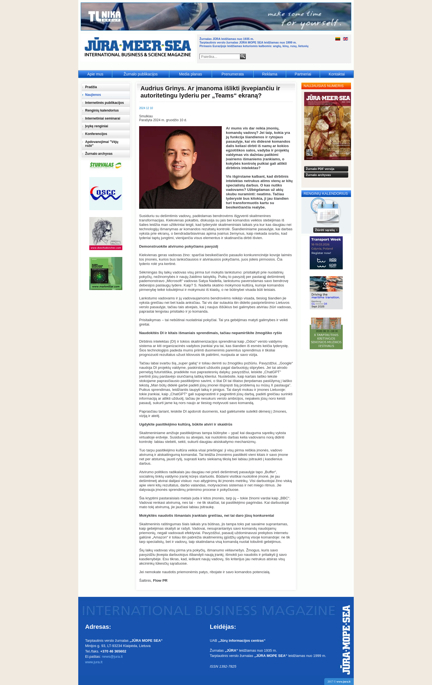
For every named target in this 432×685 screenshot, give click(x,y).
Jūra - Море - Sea (138, 48)
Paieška (243, 56)
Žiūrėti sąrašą (325, 230)
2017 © (339, 681)
